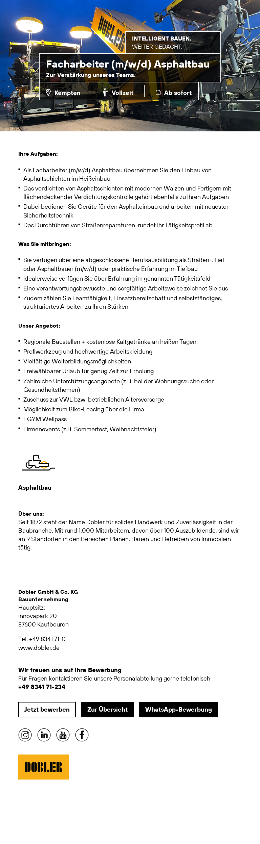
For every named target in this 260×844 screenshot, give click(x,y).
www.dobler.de (39, 647)
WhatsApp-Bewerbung (178, 709)
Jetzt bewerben (47, 709)
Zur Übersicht (107, 709)
